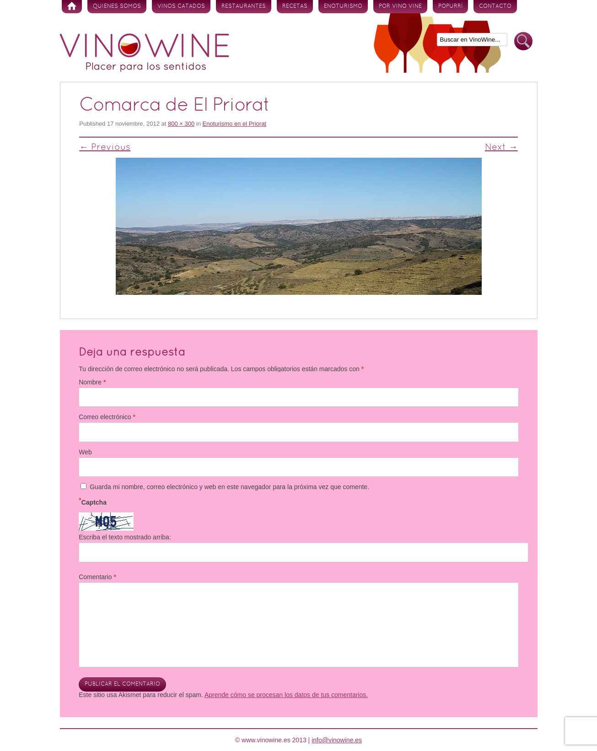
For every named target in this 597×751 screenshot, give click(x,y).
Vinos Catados (181, 6)
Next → (501, 148)
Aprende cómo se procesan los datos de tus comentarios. (286, 694)
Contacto (495, 6)
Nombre (92, 382)
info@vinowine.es (337, 740)
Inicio (71, 6)
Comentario (97, 577)
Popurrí (450, 6)
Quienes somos (117, 6)
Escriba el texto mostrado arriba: (125, 537)
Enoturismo (343, 6)
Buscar (523, 41)
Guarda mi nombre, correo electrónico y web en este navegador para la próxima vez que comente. (229, 486)
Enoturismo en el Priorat (234, 123)
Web (85, 452)
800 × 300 (181, 123)
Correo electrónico (107, 417)
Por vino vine (400, 6)
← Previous (104, 148)
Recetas (294, 6)
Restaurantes (243, 6)
